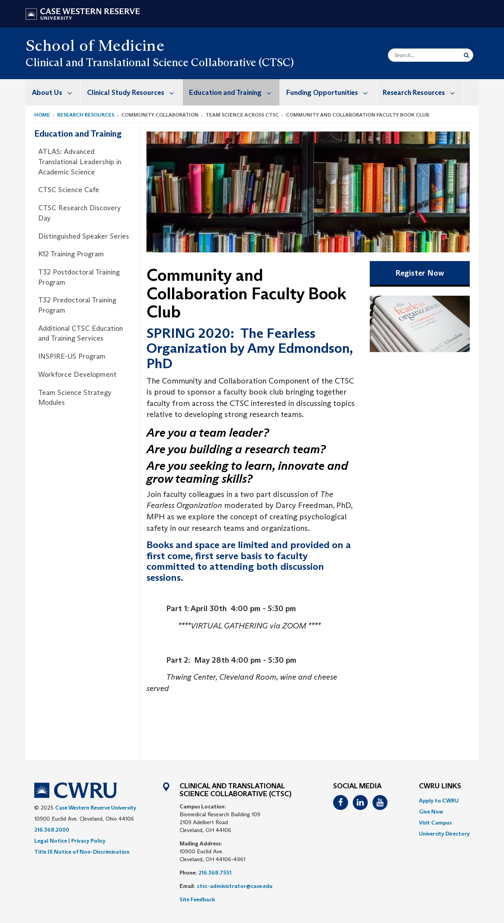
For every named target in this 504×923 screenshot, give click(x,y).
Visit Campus (435, 822)
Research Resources (423, 92)
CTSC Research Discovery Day (79, 213)
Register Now (419, 273)
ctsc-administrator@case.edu (234, 886)
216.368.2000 (51, 829)
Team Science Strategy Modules (74, 397)
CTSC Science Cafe (68, 189)
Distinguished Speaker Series (83, 236)
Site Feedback (197, 899)
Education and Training (234, 92)
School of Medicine (95, 45)
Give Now (431, 811)
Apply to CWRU (439, 800)
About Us (56, 92)
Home (42, 115)
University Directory (444, 833)
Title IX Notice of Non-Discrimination (82, 851)
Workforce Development (77, 374)
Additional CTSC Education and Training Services (80, 333)
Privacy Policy (88, 840)
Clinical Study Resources (134, 92)
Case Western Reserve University (95, 807)
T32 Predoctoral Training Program (77, 305)
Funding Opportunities (331, 92)
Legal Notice (50, 840)
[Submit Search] (466, 55)
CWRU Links (440, 786)
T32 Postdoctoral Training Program (79, 277)
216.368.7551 (215, 872)
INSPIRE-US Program (72, 356)
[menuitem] (53, 92)
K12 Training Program (71, 254)
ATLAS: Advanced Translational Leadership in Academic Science (79, 161)
